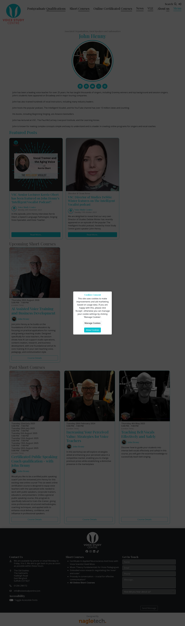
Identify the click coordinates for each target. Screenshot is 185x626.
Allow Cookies (92, 330)
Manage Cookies (92, 323)
